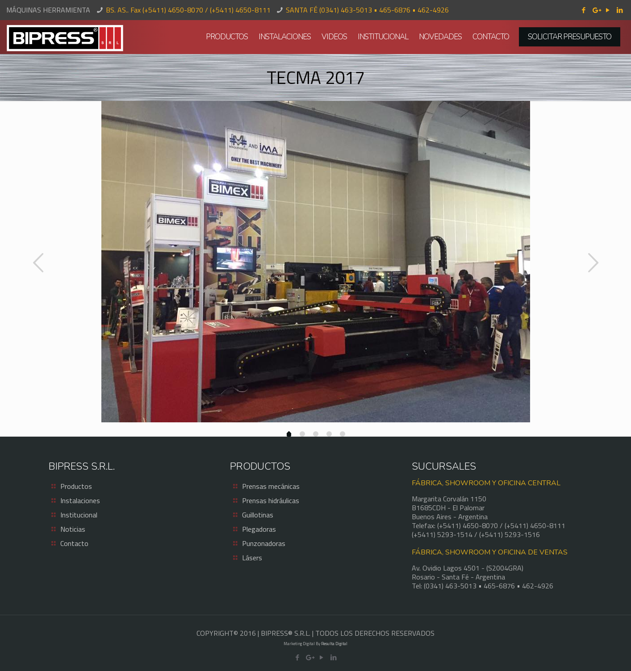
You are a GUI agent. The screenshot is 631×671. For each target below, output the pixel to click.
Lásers (252, 557)
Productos (76, 486)
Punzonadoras (263, 543)
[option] (315, 261)
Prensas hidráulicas (270, 500)
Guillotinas (257, 514)
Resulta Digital (334, 643)
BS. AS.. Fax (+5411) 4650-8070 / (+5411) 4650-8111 (188, 9)
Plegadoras (259, 529)
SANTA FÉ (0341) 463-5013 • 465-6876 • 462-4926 (367, 9)
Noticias (72, 529)
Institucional (78, 514)
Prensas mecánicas (271, 486)
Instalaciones (80, 500)
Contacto (74, 543)
